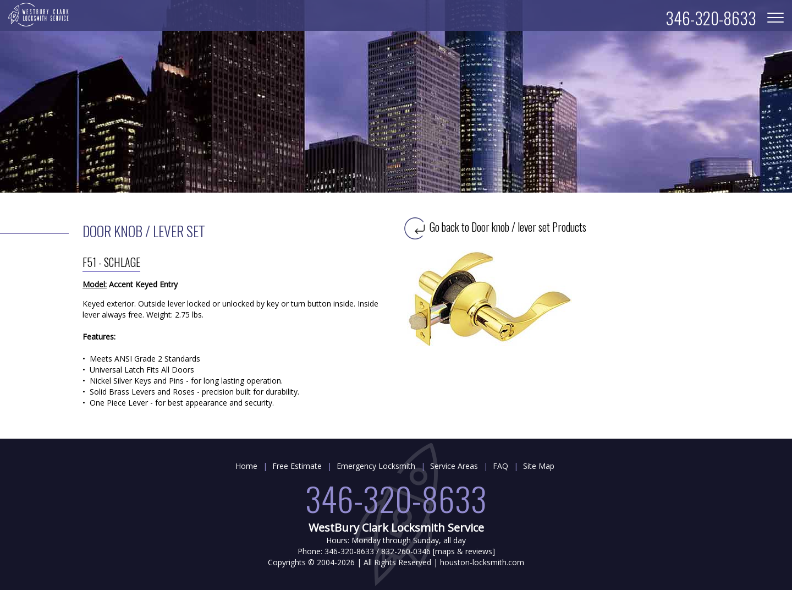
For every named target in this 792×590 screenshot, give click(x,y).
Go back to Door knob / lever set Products (495, 226)
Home (246, 466)
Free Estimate (297, 466)
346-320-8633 (396, 497)
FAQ (500, 466)
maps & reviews (463, 551)
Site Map (538, 466)
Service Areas (454, 466)
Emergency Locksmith (376, 466)
